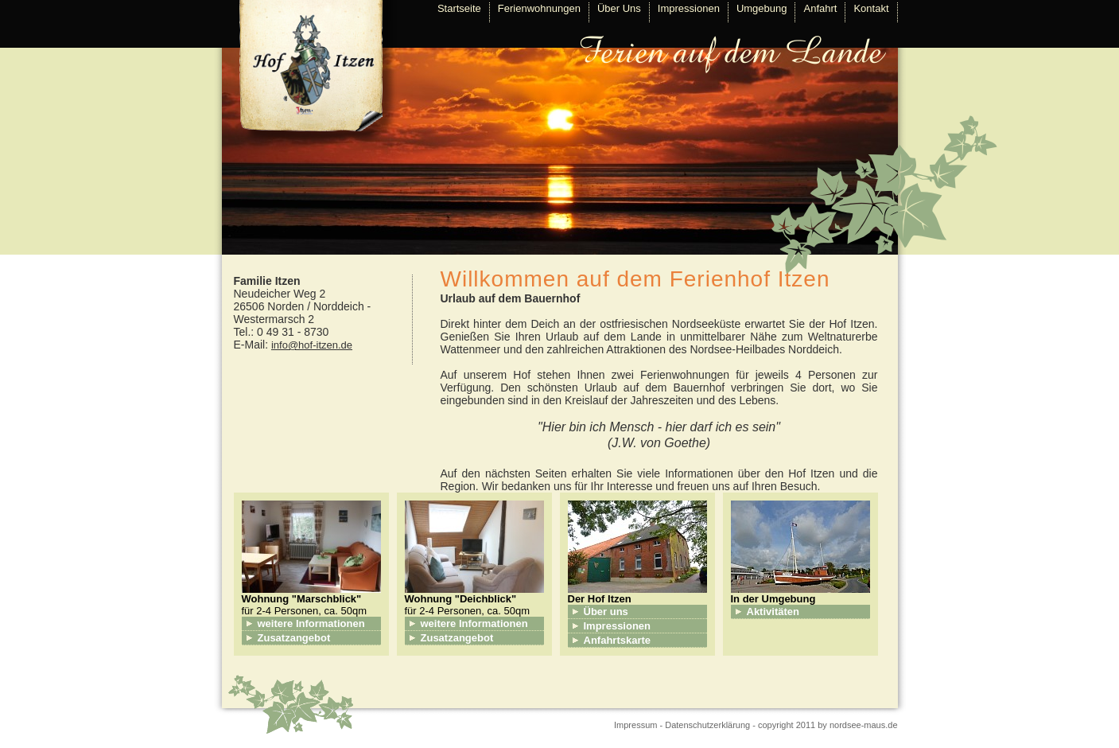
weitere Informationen (311, 623)
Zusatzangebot (294, 638)
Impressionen (689, 8)
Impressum (635, 725)
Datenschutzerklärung (707, 725)
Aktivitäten (773, 611)
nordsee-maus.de (864, 725)
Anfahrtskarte (617, 640)
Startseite (459, 8)
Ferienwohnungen (539, 8)
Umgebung (761, 8)
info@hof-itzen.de (311, 345)
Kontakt (870, 8)
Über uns (606, 611)
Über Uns (619, 8)
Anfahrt (820, 8)
